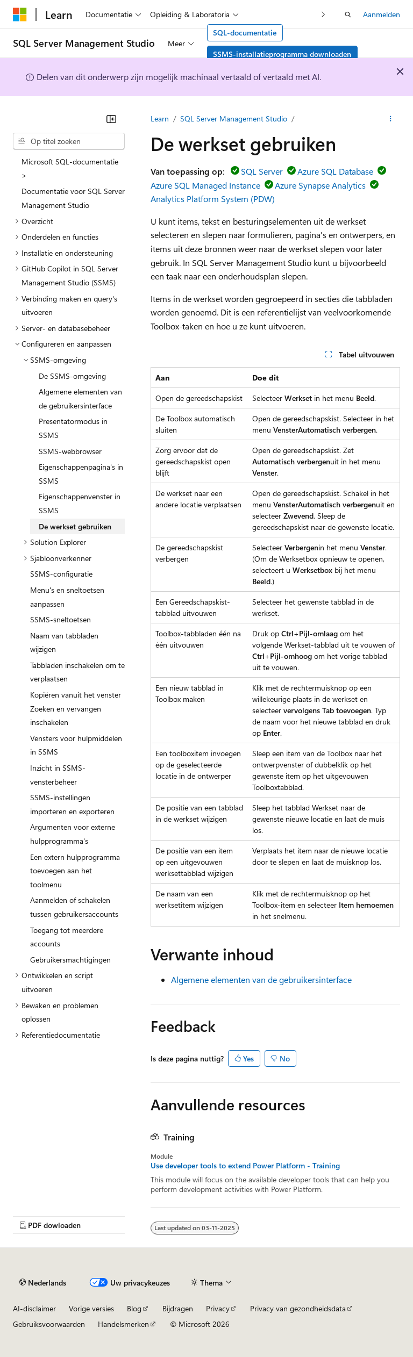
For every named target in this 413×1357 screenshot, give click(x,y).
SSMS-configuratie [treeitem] (61, 574)
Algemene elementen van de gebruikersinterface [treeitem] (80, 398)
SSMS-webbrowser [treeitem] (70, 451)
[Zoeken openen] (348, 14)
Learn (160, 118)
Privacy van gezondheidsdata (298, 1308)
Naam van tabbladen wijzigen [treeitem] (64, 642)
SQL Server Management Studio (233, 118)
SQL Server (262, 171)
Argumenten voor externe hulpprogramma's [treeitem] (72, 834)
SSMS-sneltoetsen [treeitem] (60, 619)
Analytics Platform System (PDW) (213, 198)
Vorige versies (91, 1308)
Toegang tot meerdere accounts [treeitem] (66, 937)
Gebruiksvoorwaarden (49, 1324)
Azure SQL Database (335, 171)
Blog (134, 1308)
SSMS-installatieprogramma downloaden (282, 54)
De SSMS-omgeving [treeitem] (72, 376)
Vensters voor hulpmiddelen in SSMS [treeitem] (76, 745)
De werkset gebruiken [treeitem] (75, 526)
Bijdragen (177, 1308)
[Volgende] (323, 14)
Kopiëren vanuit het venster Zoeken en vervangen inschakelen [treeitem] (75, 708)
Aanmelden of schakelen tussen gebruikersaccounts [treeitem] (74, 907)
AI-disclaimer (34, 1308)
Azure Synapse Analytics (320, 185)
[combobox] (69, 141)
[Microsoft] (20, 14)
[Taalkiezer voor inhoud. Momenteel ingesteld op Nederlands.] (43, 1282)
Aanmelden (381, 14)
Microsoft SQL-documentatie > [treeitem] (70, 168)
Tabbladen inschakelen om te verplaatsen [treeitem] (77, 672)
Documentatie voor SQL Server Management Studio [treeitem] (73, 198)
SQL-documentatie (244, 32)
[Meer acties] (390, 118)
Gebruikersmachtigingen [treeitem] (70, 959)
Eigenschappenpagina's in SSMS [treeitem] (81, 474)
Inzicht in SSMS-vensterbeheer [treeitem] (58, 775)
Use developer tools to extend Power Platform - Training (245, 1166)
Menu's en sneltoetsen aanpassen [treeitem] (67, 597)
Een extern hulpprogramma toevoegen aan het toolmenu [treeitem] (75, 870)
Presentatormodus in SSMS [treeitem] (73, 428)
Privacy (218, 1308)
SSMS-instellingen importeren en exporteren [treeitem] (72, 804)
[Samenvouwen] (111, 118)
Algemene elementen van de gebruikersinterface (261, 979)
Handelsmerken (123, 1324)
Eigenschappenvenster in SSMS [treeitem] (79, 503)
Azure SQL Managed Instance (205, 185)
